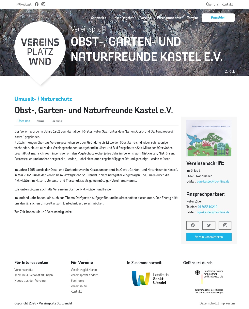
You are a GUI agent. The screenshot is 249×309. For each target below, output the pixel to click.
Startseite (98, 17)
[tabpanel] (96, 174)
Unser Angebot (123, 17)
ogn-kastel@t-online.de (213, 181)
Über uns (212, 4)
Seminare (77, 280)
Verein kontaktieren (209, 237)
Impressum (227, 303)
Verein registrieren (84, 269)
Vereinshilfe (79, 286)
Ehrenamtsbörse (169, 17)
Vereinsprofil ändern (85, 275)
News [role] (40, 121)
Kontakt (227, 4)
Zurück (230, 71)
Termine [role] (56, 121)
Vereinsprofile (23, 269)
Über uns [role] (24, 121)
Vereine (145, 17)
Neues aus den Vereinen (30, 280)
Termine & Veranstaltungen (33, 275)
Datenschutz (209, 303)
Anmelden (218, 17)
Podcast (24, 4)
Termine (192, 17)
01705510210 (207, 206)
